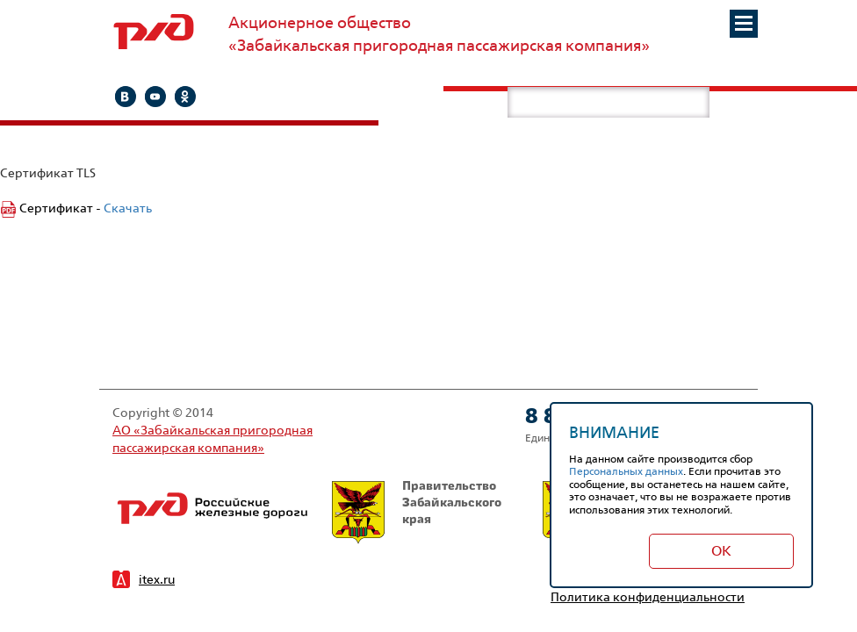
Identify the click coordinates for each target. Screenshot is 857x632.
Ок (721, 550)
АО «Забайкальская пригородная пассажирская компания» (212, 438)
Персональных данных (626, 471)
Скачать (128, 207)
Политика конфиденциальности (648, 596)
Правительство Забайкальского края (416, 512)
